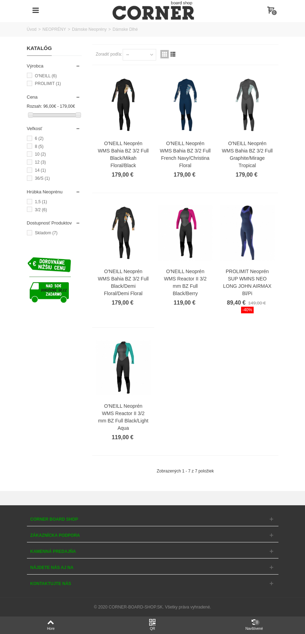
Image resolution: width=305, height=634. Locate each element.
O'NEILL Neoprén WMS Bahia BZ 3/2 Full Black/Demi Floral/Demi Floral (123, 282)
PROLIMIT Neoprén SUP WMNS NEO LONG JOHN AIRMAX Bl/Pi (247, 282)
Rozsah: (34, 106)
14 (40, 170)
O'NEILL (46, 75)
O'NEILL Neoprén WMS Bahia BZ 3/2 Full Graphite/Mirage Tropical (247, 154)
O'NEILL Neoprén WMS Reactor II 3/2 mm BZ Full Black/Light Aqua (123, 417)
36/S (42, 178)
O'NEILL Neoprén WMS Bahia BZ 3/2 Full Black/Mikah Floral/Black (123, 154)
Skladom (46, 232)
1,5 (41, 201)
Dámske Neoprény (89, 29)
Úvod (32, 29)
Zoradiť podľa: (109, 54)
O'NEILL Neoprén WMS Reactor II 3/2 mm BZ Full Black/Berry (185, 282)
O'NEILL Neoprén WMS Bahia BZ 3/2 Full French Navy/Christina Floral (185, 154)
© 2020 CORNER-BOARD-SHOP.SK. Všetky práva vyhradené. (152, 607)
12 (40, 162)
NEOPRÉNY (54, 29)
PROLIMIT (48, 83)
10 (40, 154)
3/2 (41, 209)
